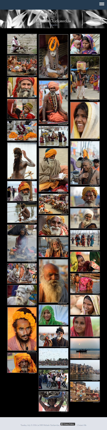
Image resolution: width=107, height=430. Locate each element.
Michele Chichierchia (53, 21)
